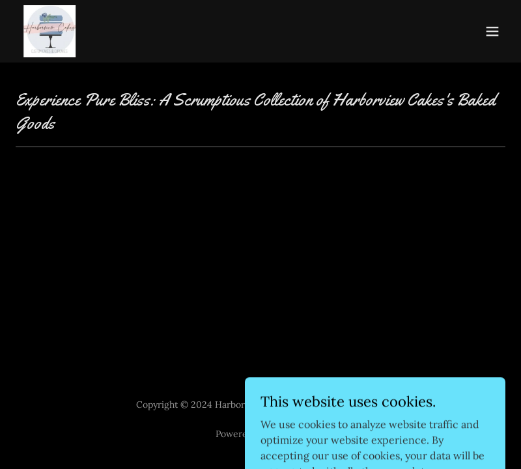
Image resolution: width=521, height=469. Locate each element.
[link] (66, 31)
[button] (492, 31)
